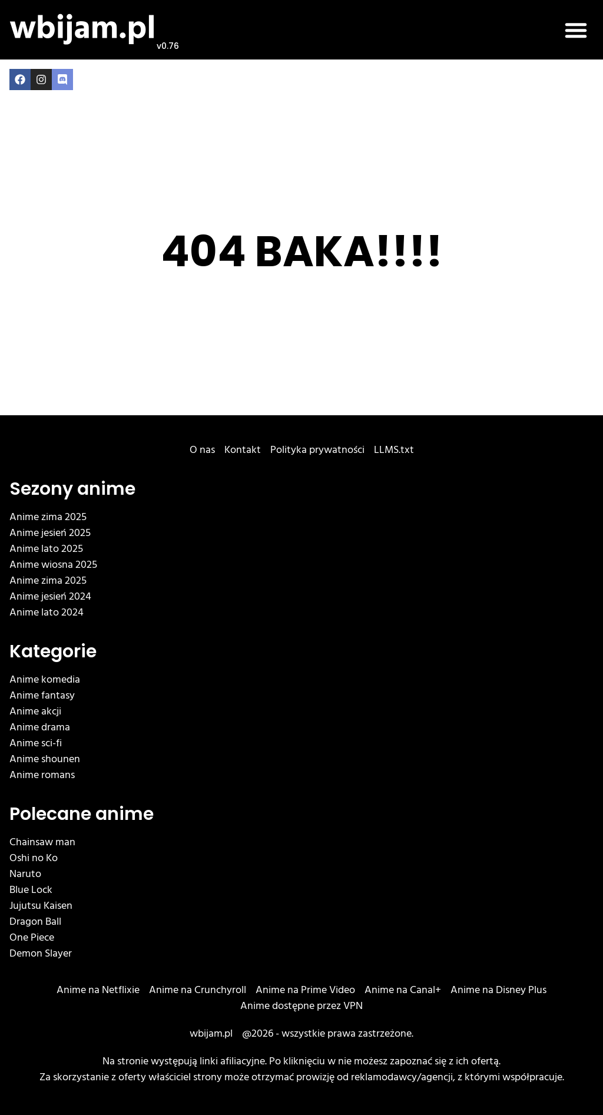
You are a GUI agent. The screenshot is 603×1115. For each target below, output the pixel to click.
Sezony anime (72, 489)
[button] (576, 30)
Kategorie (53, 651)
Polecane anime (81, 814)
